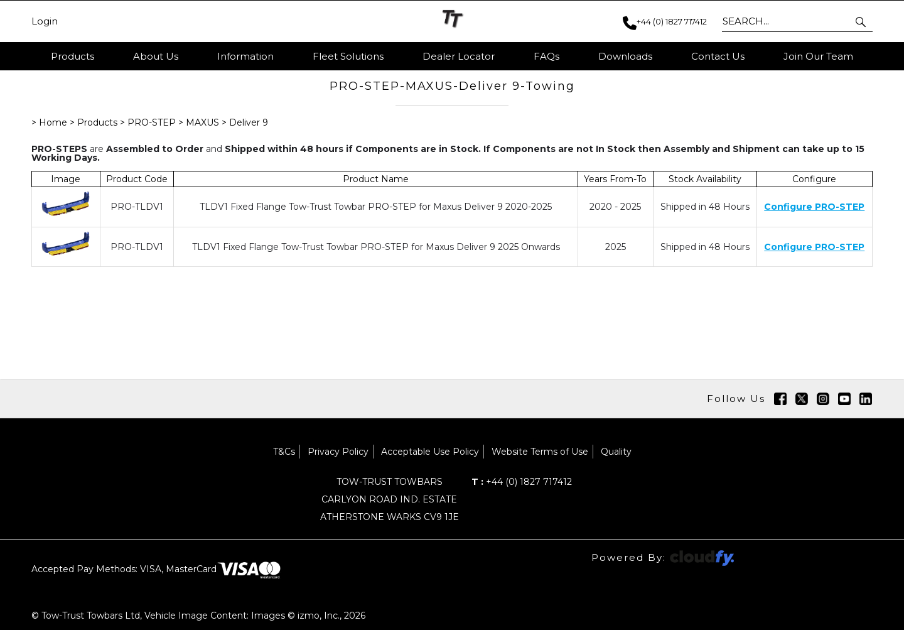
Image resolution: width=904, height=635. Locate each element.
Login (44, 21)
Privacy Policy (338, 456)
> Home (50, 127)
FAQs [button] (546, 56)
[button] (862, 21)
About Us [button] (155, 56)
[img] (780, 404)
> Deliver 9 (245, 127)
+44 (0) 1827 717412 (521, 486)
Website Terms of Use (540, 456)
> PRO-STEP (149, 127)
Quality (616, 456)
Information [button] (245, 56)
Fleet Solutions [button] (348, 56)
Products (72, 56)
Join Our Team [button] (818, 56)
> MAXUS (198, 127)
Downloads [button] (625, 56)
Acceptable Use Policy (430, 456)
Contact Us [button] (718, 56)
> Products (95, 127)
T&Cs (284, 456)
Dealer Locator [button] (458, 56)
